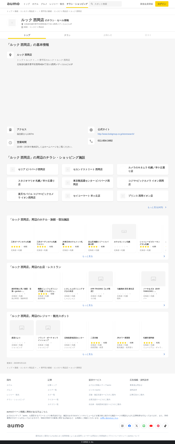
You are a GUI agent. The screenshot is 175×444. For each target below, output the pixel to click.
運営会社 (39, 436)
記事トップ (52, 385)
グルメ (44, 4)
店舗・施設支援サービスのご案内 (102, 395)
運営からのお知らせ (52, 436)
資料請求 (133, 390)
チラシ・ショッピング (77, 4)
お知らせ (108, 35)
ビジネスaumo (94, 390)
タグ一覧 (51, 395)
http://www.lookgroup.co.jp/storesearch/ (116, 134)
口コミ (148, 35)
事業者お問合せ (136, 385)
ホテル (35, 4)
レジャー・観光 (57, 4)
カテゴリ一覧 (53, 404)
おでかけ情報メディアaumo (100, 385)
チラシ (67, 35)
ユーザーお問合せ (90, 436)
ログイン (162, 4)
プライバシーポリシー (117, 436)
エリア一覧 (52, 390)
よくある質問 (76, 436)
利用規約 (103, 436)
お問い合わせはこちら (109, 418)
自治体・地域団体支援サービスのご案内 (105, 404)
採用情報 (65, 436)
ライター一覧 (53, 399)
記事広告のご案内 (137, 395)
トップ (27, 4)
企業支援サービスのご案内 (99, 399)
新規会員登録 (146, 4)
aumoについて (134, 436)
